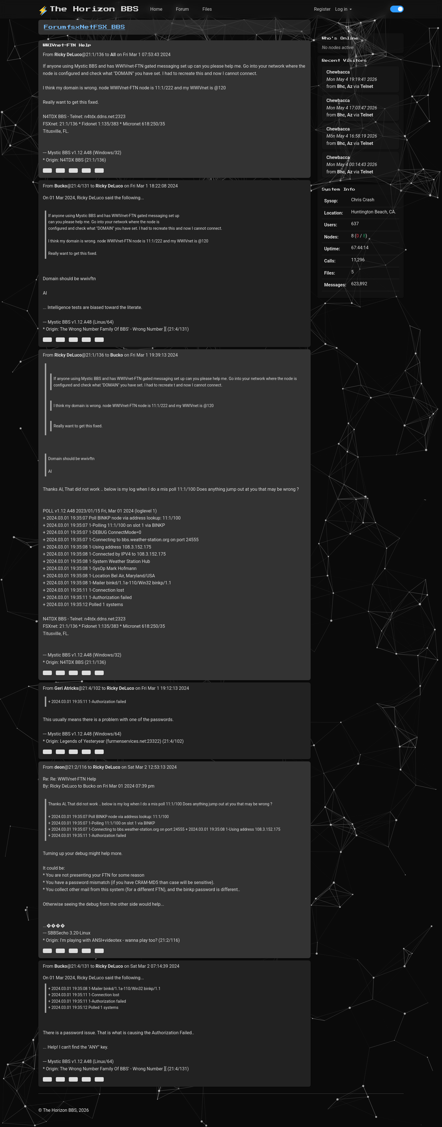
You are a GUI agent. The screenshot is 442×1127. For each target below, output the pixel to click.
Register (322, 9)
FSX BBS (109, 27)
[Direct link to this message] (73, 170)
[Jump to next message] (86, 170)
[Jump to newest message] (99, 170)
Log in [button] (341, 9)
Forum (182, 9)
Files (207, 9)
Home (156, 9)
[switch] (397, 9)
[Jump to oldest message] (47, 170)
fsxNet (80, 27)
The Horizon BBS (88, 9)
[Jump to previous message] (60, 170)
